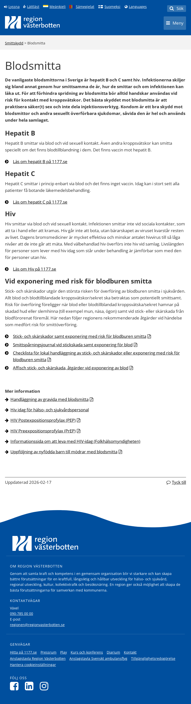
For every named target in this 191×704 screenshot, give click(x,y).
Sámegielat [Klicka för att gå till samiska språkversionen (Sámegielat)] (85, 6)
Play (63, 652)
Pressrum (48, 652)
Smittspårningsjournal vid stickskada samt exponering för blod (73, 345)
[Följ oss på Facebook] (15, 686)
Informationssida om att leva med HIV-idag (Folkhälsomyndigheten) (75, 441)
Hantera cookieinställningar (33, 664)
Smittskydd (14, 43)
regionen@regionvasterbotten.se (37, 624)
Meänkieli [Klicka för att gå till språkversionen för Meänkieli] (57, 6)
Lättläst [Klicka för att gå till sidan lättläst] (33, 6)
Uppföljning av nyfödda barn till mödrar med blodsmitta (63, 452)
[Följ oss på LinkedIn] (30, 686)
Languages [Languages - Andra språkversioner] (138, 6)
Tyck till (179, 482)
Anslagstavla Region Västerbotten (38, 658)
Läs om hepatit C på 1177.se (40, 202)
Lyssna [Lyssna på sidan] (14, 6)
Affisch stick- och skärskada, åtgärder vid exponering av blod (70, 368)
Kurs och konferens (87, 652)
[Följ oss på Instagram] (45, 686)
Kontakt (130, 652)
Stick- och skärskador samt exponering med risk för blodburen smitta (79, 336)
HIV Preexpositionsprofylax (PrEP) (43, 431)
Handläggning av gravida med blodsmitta (49, 399)
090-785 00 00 (21, 613)
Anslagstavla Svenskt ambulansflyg (98, 658)
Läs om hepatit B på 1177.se (40, 161)
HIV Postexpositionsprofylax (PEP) (43, 420)
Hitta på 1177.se (23, 652)
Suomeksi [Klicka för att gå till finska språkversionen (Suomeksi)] (112, 6)
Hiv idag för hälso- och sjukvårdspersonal (49, 410)
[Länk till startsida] (32, 22)
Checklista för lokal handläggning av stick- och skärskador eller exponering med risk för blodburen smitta (96, 356)
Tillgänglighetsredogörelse (153, 658)
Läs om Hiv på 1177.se (34, 269)
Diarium (113, 652)
